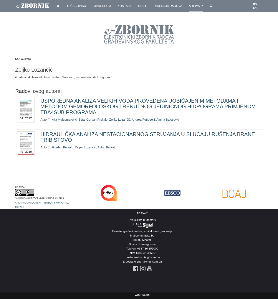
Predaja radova (168, 6)
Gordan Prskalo (97, 119)
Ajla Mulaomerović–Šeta (68, 119)
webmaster (142, 294)
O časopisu (76, 6)
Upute (143, 6)
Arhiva (196, 6)
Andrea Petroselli (143, 119)
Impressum (102, 6)
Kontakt (124, 6)
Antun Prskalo (106, 147)
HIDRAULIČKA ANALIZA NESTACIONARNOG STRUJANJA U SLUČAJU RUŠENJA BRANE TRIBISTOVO (147, 137)
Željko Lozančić (119, 119)
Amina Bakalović (167, 119)
